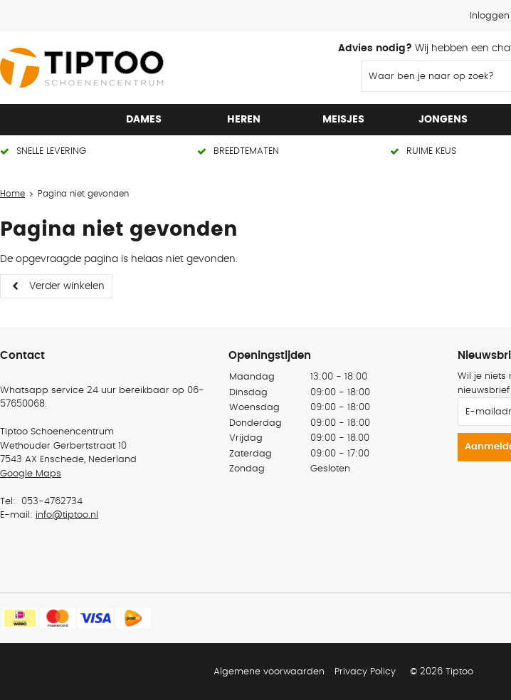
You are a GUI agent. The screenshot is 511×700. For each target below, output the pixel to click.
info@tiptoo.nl (67, 515)
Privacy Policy (365, 672)
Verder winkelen (67, 286)
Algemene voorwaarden (269, 672)
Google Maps (30, 474)
